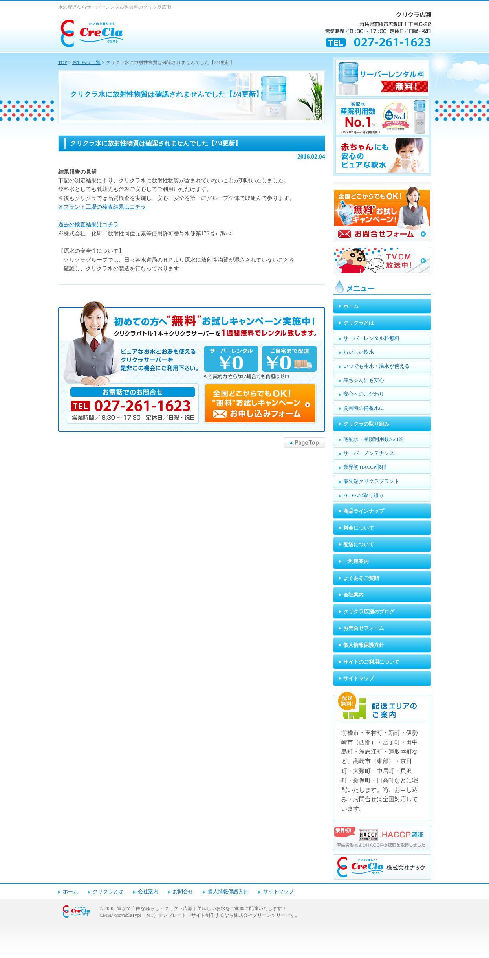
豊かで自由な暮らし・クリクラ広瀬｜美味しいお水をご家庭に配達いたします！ (202, 908)
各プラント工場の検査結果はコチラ (102, 207)
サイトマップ (278, 891)
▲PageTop (304, 442)
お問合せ (183, 891)
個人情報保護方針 (228, 891)
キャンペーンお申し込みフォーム (191, 366)
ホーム (70, 891)
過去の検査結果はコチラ (88, 225)
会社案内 (148, 891)
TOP (62, 62)
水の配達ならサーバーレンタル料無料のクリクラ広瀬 (114, 7)
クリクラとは (108, 891)
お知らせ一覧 (86, 62)
